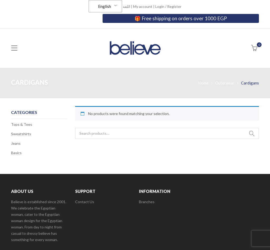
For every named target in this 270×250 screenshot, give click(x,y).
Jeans (16, 143)
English (104, 6)
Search (251, 133)
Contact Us (84, 201)
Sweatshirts (21, 134)
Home (203, 83)
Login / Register (168, 6)
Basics (16, 153)
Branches (147, 201)
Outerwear (224, 83)
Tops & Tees (21, 124)
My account (142, 6)
